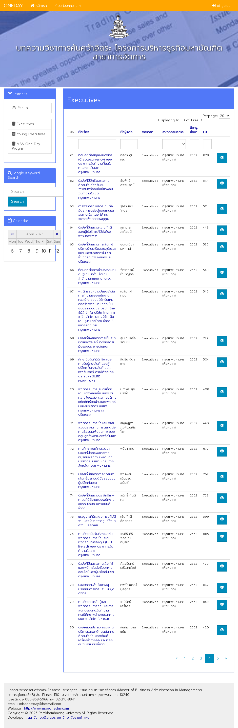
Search (17, 201)
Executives (23, 124)
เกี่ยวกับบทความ (67, 5)
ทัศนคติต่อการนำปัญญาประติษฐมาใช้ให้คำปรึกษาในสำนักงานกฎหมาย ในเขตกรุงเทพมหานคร (96, 276)
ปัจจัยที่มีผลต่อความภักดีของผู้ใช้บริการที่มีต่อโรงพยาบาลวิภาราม (95, 231)
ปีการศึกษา (194, 130)
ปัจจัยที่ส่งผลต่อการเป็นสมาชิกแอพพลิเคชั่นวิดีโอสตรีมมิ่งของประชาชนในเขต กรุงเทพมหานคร (97, 344)
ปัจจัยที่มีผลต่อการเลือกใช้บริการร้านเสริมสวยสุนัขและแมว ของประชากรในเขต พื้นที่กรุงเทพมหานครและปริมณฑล (97, 253)
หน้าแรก (39, 5)
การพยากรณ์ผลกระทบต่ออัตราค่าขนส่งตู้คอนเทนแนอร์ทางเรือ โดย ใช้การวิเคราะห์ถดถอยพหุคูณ (96, 212)
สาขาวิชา (147, 132)
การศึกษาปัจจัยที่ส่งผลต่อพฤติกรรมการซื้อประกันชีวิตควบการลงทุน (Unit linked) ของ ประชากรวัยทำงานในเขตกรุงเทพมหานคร (95, 544)
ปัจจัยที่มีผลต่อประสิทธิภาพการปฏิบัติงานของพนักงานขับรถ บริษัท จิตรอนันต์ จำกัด (96, 501)
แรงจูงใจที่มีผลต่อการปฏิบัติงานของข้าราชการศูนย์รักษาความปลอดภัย (97, 521)
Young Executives (29, 134)
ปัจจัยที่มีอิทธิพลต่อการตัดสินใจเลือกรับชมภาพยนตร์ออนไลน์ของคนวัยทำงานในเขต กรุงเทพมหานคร (95, 189)
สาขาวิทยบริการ (173, 132)
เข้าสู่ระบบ (221, 5)
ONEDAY (13, 5)
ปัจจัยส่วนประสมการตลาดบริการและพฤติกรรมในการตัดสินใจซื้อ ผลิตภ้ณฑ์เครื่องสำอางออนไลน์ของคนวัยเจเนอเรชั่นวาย (96, 636)
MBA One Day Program (26, 146)
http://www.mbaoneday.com (46, 708)
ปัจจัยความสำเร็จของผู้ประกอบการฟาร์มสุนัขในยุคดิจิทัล (96, 589)
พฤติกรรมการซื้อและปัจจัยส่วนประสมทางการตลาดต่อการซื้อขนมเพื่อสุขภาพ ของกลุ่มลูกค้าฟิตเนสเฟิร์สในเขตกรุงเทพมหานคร (97, 431)
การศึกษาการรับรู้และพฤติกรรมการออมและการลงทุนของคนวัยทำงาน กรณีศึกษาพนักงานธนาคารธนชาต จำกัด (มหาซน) (96, 610)
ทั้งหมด (20, 107)
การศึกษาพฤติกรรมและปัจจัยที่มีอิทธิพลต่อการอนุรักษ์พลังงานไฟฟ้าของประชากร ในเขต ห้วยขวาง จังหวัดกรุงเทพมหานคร (96, 457)
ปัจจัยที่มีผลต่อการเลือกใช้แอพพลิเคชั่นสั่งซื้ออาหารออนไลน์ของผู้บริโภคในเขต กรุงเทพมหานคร (96, 570)
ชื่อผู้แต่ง (126, 132)
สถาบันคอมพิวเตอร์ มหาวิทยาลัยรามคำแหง (58, 717)
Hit (205, 132)
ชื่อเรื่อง (83, 132)
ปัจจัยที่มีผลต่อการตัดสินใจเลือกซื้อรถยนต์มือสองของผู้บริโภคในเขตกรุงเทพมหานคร (96, 480)
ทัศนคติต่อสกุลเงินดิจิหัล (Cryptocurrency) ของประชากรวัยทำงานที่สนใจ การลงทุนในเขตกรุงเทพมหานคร (95, 163)
